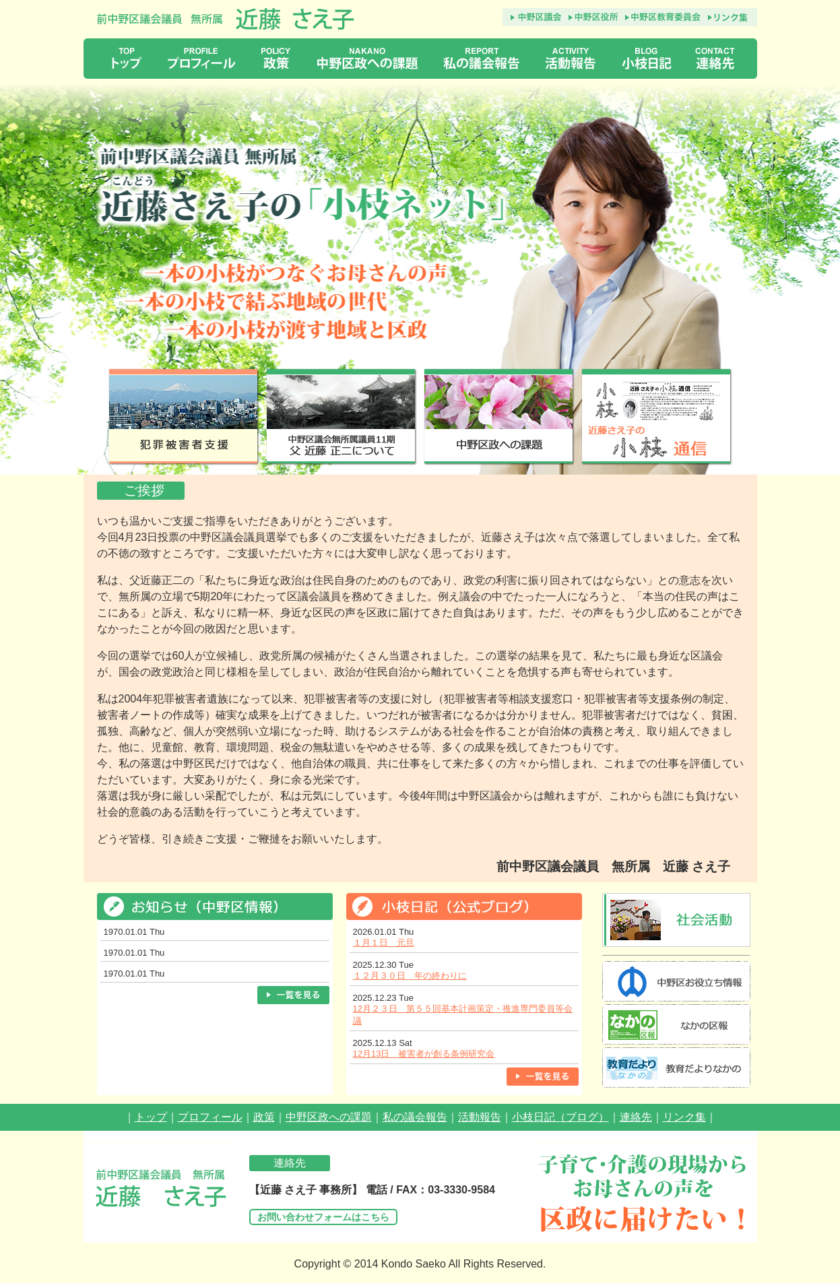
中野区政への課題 (329, 1117)
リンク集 (684, 1117)
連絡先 (636, 1117)
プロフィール (210, 1117)
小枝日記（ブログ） (560, 1117)
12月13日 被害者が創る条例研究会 (424, 1054)
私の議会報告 (415, 1117)
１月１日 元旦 (383, 942)
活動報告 (479, 1117)
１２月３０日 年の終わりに (410, 976)
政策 (264, 1117)
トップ (151, 1117)
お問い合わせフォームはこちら (323, 1217)
